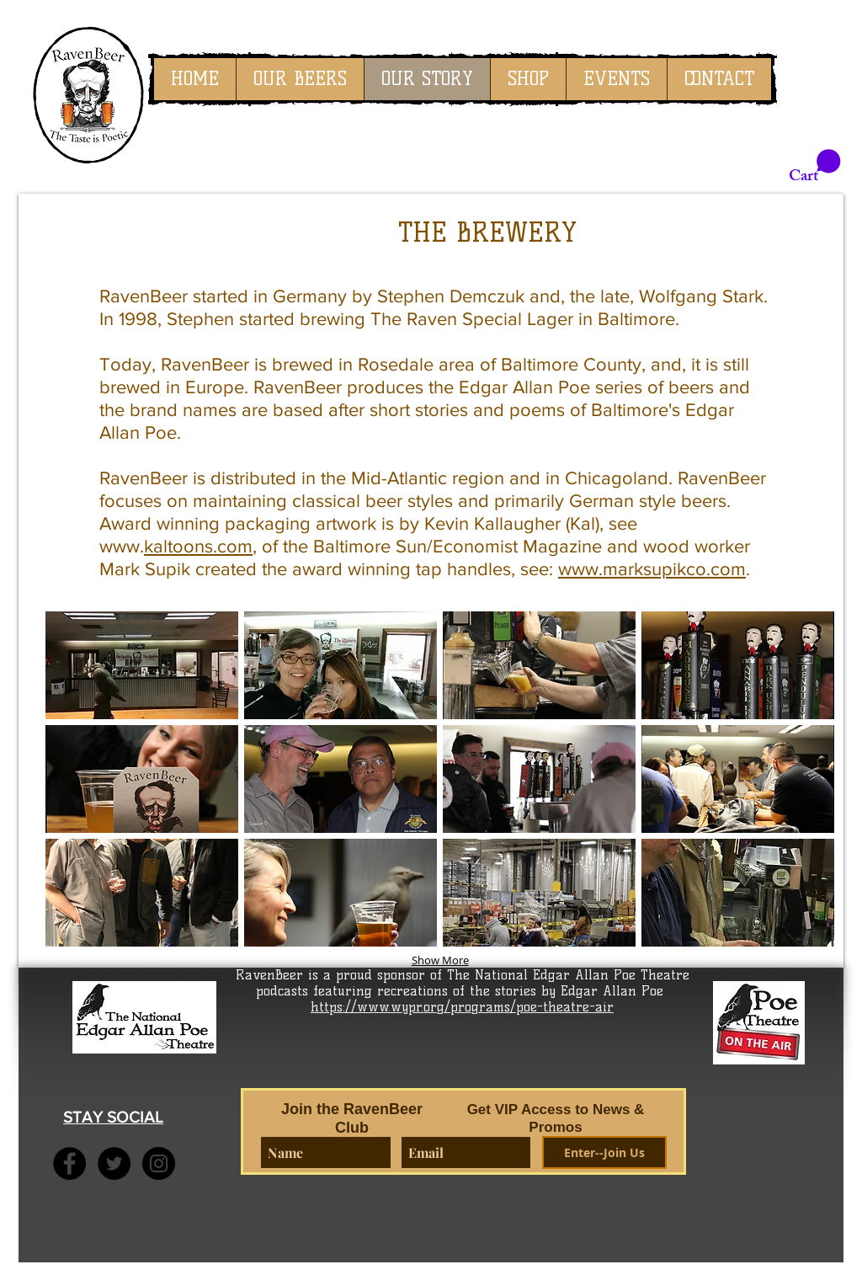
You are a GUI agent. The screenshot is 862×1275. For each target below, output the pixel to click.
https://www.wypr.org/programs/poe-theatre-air (462, 1007)
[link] (815, 166)
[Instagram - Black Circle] (158, 1163)
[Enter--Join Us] (604, 1152)
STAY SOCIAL (113, 1117)
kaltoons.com (198, 546)
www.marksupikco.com (652, 569)
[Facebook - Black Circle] (69, 1163)
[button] (141, 665)
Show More (440, 960)
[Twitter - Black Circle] (114, 1163)
